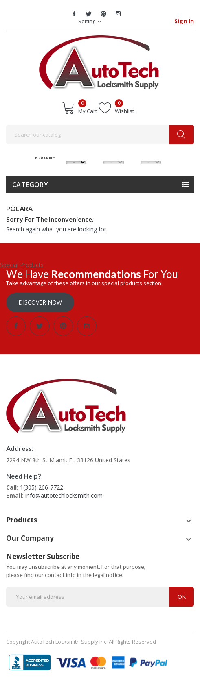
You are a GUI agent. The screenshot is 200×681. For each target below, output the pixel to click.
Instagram (118, 14)
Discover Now (40, 302)
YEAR (150, 153)
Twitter (89, 14)
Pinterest (103, 14)
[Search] (100, 134)
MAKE (76, 153)
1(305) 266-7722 (41, 487)
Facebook (74, 14)
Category (30, 184)
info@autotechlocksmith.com (64, 495)
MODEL (113, 153)
